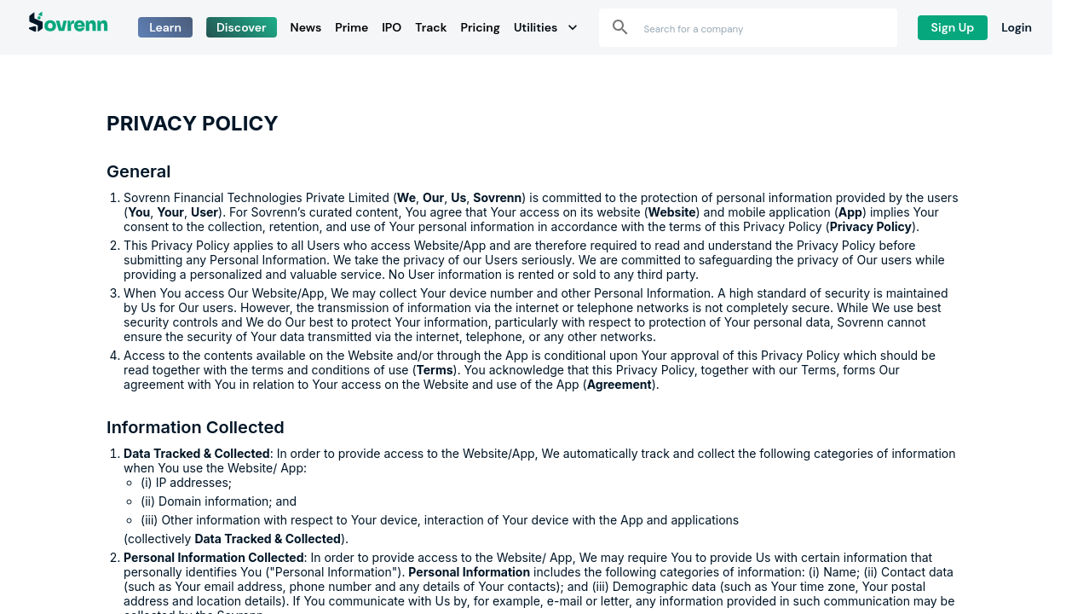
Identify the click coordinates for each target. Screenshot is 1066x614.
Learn (165, 27)
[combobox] (761, 27)
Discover (241, 27)
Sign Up (953, 27)
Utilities (546, 27)
